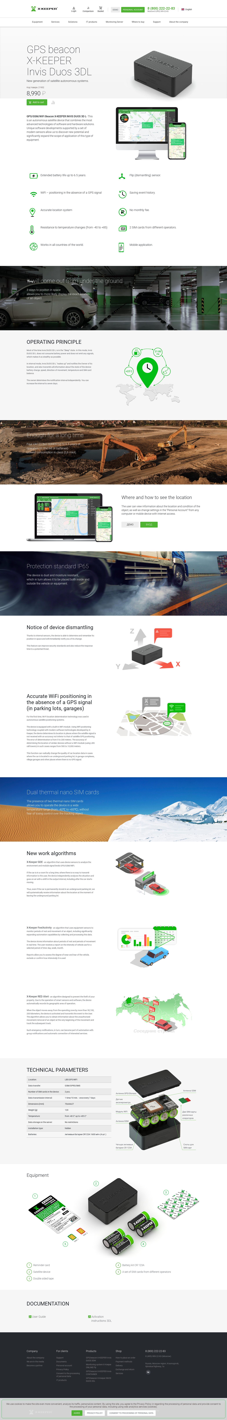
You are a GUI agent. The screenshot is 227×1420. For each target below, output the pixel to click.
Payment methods (124, 1361)
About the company (178, 22)
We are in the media (35, 1361)
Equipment (37, 22)
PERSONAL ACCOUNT (133, 10)
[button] (73, 22)
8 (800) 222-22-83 (161, 8)
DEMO (115, 10)
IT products (91, 22)
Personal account (64, 1365)
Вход (149, 524)
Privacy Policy (62, 1369)
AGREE (77, 1413)
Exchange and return (125, 1369)
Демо (130, 524)
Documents (61, 1361)
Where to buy (138, 22)
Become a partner (35, 1365)
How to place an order (125, 1358)
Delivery (119, 1365)
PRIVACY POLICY (94, 1413)
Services (55, 22)
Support (157, 22)
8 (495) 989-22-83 (161, 11)
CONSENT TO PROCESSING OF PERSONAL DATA (131, 1413)
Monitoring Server (114, 22)
